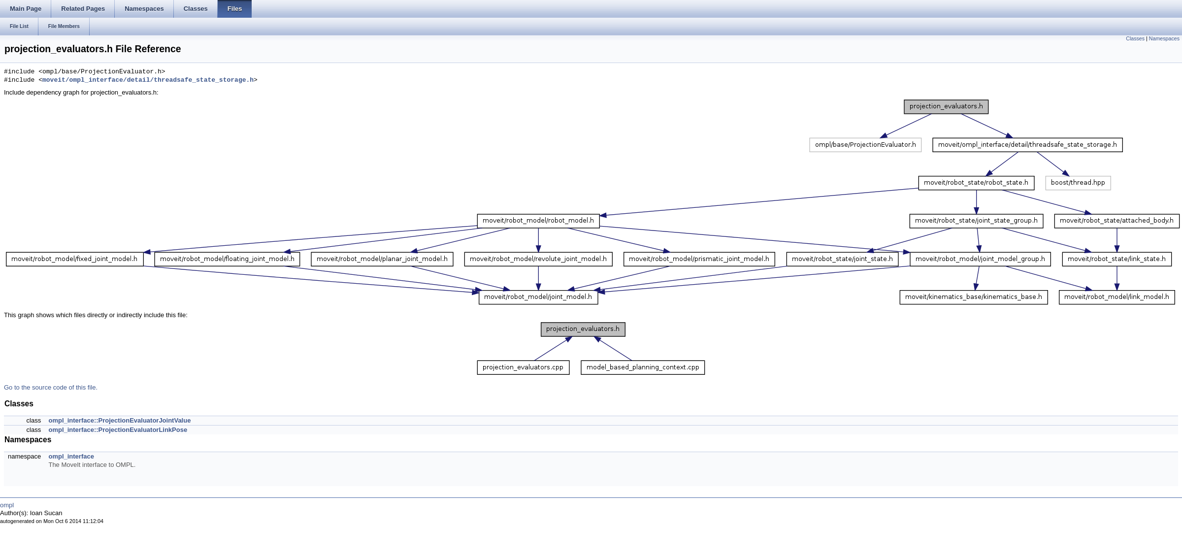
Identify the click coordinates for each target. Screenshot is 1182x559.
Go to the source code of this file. (51, 387)
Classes (1135, 38)
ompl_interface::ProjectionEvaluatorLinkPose (117, 429)
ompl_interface (71, 456)
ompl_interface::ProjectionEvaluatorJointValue (119, 420)
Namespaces (1164, 38)
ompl (7, 505)
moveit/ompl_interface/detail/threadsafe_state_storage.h (148, 80)
